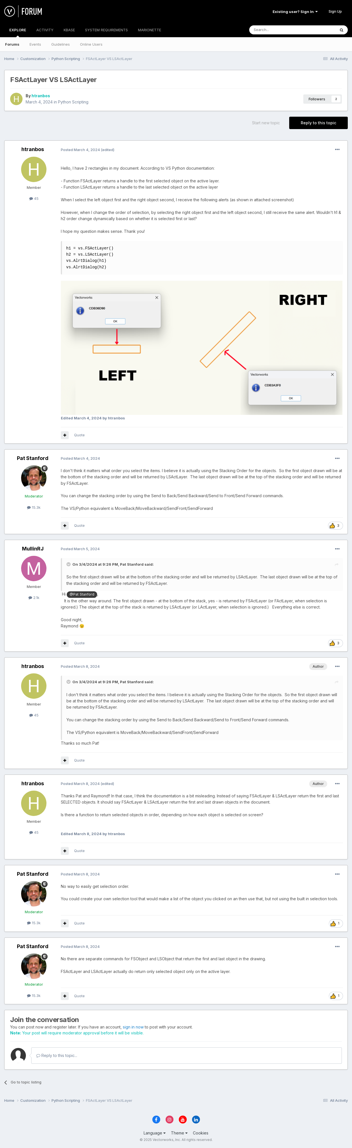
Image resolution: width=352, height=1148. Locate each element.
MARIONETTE (149, 30)
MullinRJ (33, 549)
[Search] (278, 29)
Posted (80, 149)
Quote (79, 435)
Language (155, 1133)
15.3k (34, 507)
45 (34, 198)
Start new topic (266, 122)
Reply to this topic (318, 122)
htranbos (41, 95)
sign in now (133, 1027)
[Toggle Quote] (69, 564)
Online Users (91, 44)
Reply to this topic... (56, 1055)
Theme (179, 1133)
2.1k (33, 597)
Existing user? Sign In (295, 11)
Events (35, 44)
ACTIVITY (45, 30)
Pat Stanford (32, 458)
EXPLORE (17, 32)
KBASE (69, 30)
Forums (12, 44)
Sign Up (335, 11)
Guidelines (60, 44)
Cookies (200, 1133)
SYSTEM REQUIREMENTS (106, 30)
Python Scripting (73, 101)
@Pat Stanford (82, 594)
